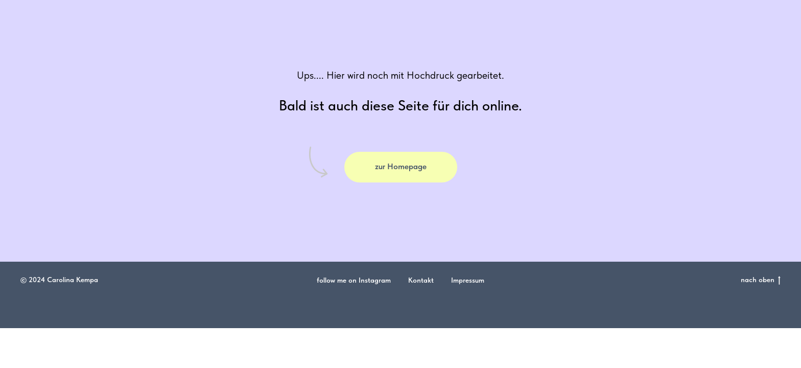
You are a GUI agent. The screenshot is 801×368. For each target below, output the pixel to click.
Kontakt (421, 280)
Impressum (467, 280)
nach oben (761, 280)
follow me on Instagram (354, 280)
